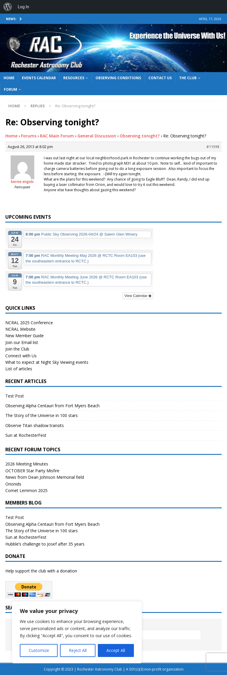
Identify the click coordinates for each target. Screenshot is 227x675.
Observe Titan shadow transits (34, 425)
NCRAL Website (20, 329)
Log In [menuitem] (23, 6)
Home (9, 77)
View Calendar (137, 296)
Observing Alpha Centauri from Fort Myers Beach (52, 405)
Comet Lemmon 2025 (26, 490)
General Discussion (96, 136)
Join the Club (17, 349)
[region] (77, 632)
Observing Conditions (118, 77)
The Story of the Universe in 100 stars (41, 415)
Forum (10, 89)
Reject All (78, 650)
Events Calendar (39, 77)
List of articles (18, 368)
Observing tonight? (140, 136)
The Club (188, 77)
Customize (39, 650)
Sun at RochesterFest (25, 435)
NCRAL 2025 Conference (29, 322)
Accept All (115, 650)
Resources (73, 77)
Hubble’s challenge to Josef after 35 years (45, 544)
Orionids (13, 484)
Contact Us (160, 77)
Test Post (14, 396)
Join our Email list (21, 342)
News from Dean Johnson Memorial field (44, 477)
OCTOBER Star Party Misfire (32, 470)
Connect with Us (21, 355)
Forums (28, 136)
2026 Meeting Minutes (26, 464)
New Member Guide (24, 335)
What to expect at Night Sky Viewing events (46, 362)
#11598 (212, 146)
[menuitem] (7, 7)
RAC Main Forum (57, 136)
